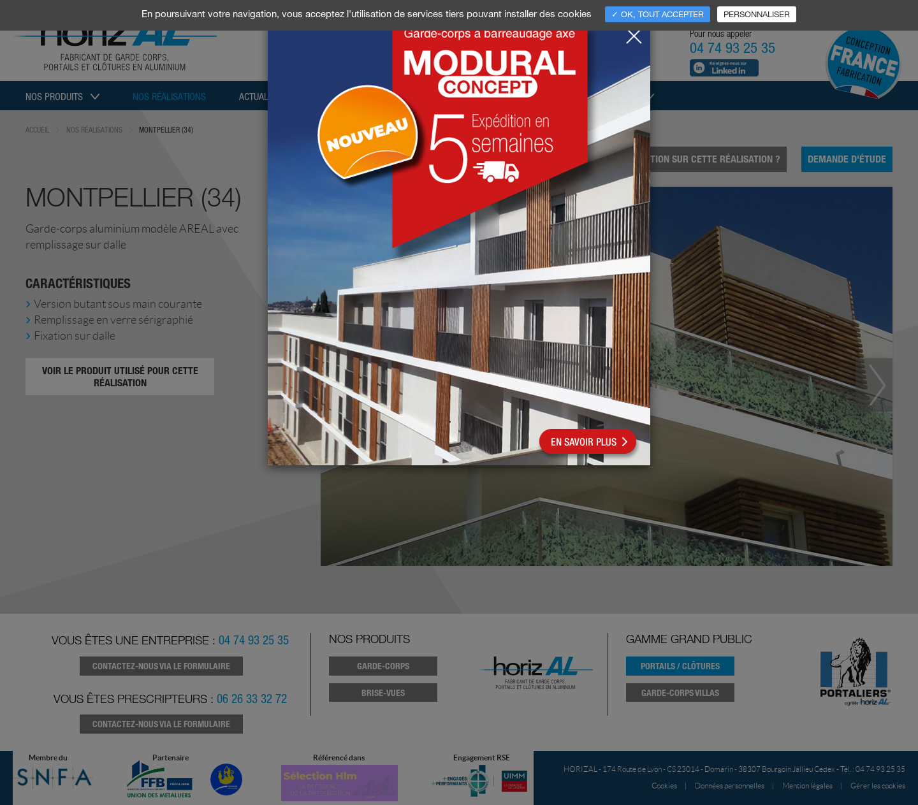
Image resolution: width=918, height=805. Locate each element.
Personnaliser (757, 14)
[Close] (633, 32)
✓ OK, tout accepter (657, 14)
